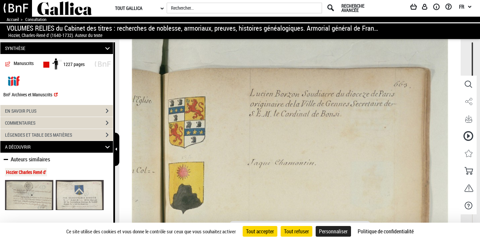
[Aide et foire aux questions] (451, 8)
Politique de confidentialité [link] (386, 231)
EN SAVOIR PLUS (59, 111)
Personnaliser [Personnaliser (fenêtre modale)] (333, 231)
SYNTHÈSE (58, 48)
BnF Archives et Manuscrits (30, 94)
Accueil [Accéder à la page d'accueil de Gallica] (13, 19)
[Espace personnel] (428, 8)
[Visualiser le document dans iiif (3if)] (14, 80)
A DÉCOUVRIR (58, 147)
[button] (468, 84)
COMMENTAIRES (59, 123)
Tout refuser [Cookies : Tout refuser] (296, 231)
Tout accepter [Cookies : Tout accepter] (260, 231)
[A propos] (439, 8)
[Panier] (417, 8)
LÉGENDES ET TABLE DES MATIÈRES (59, 135)
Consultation (35, 19)
